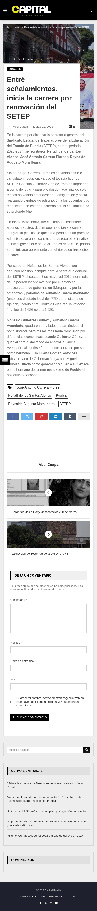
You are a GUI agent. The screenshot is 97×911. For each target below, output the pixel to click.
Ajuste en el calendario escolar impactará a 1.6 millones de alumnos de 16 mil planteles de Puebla (44, 799)
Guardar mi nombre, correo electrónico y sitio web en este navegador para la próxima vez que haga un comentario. (50, 701)
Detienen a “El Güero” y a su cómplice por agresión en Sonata (46, 811)
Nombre (16, 642)
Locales (17, 27)
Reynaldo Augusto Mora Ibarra (31, 404)
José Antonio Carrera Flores (37, 387)
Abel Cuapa (48, 465)
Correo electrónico (23, 661)
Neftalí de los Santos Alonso (29, 395)
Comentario (18, 599)
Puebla (61, 395)
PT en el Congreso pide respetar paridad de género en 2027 (45, 835)
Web (13, 679)
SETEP (65, 404)
